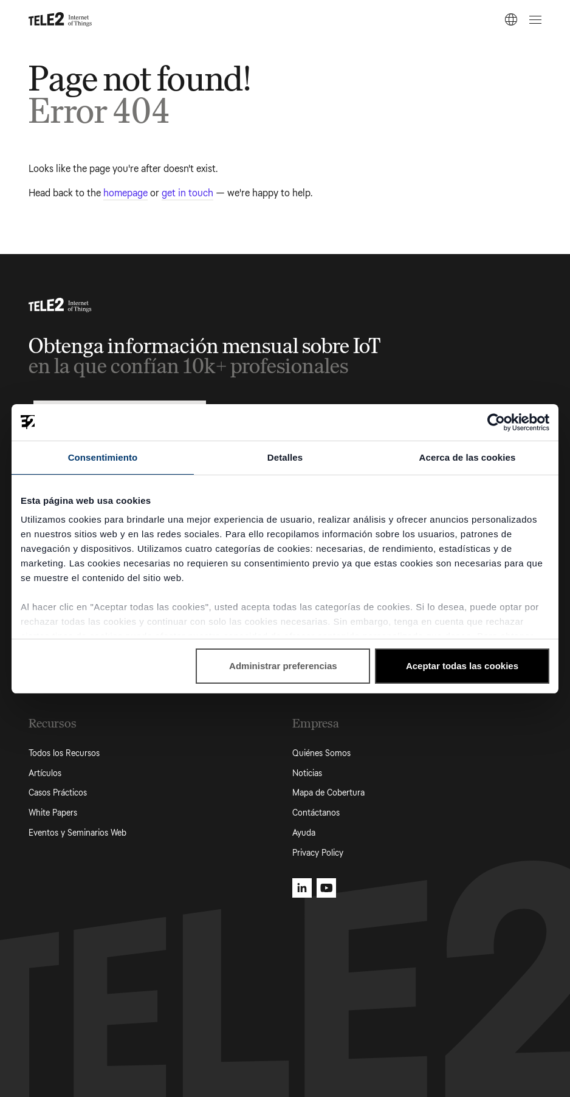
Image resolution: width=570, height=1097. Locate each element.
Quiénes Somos (321, 753)
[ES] (511, 19)
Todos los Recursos (64, 753)
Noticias (307, 773)
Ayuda (303, 833)
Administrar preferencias (283, 666)
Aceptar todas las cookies (462, 666)
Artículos (45, 773)
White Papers (53, 813)
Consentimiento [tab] (103, 457)
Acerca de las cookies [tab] (467, 457)
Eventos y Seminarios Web (77, 833)
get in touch (187, 193)
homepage (125, 193)
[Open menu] (533, 19)
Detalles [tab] (285, 457)
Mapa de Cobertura (328, 793)
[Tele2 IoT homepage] (60, 19)
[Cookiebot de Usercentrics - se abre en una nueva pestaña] (496, 422)
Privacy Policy (317, 853)
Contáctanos (316, 813)
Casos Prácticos (58, 793)
